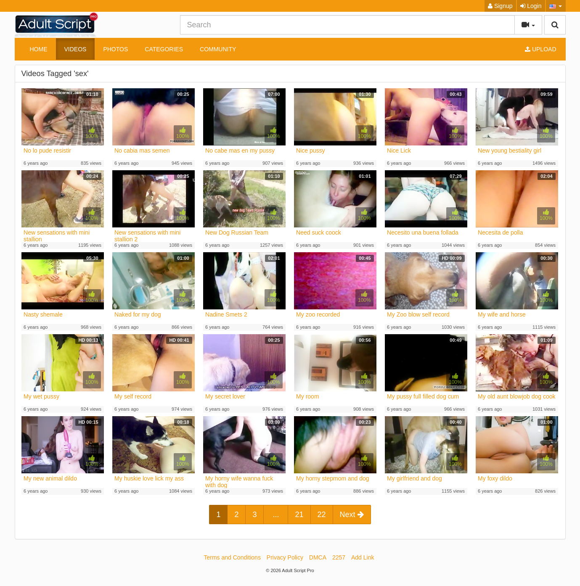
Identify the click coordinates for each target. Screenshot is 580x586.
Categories (164, 49)
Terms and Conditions (232, 557)
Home (39, 49)
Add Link (362, 557)
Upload (540, 49)
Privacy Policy (285, 557)
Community (218, 49)
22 (322, 514)
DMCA (317, 557)
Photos (115, 49)
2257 (338, 557)
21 (299, 514)
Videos (75, 49)
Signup (500, 6)
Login (530, 6)
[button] (556, 6)
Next (352, 514)
